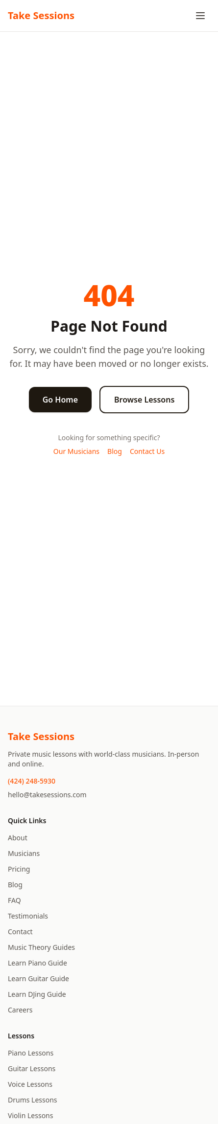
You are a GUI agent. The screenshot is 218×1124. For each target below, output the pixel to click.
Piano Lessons (30, 1052)
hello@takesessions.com (47, 794)
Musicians (24, 853)
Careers (20, 1009)
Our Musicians (76, 451)
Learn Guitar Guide (38, 978)
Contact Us (147, 451)
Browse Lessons (144, 399)
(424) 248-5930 (31, 781)
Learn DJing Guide (37, 994)
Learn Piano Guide (37, 962)
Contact (20, 931)
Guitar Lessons (31, 1068)
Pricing (19, 869)
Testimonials (28, 916)
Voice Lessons (30, 1084)
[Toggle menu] (200, 15)
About (17, 837)
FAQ (14, 900)
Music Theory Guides (41, 947)
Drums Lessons (32, 1099)
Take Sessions (41, 15)
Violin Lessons (30, 1115)
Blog (114, 451)
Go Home (60, 399)
